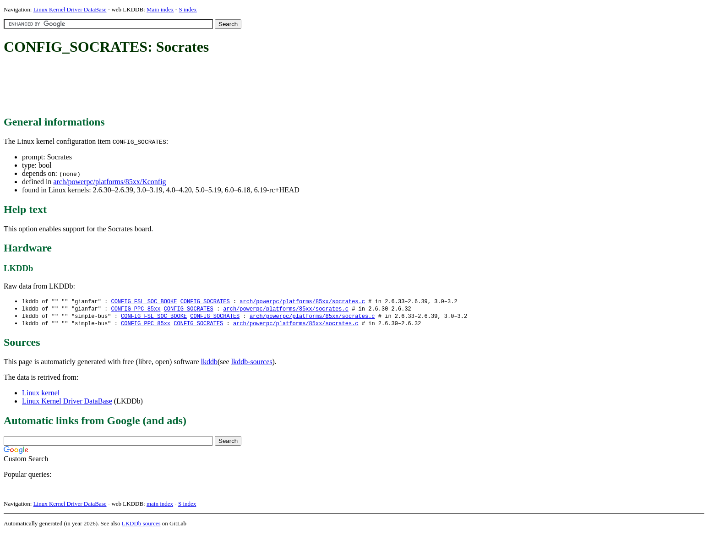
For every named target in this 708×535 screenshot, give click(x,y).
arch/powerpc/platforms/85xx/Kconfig (109, 182)
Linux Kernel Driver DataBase (70, 9)
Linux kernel (41, 395)
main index (160, 505)
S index (187, 9)
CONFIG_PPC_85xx (135, 309)
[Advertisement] (170, 86)
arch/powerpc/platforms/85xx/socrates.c (302, 302)
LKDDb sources (141, 525)
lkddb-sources (251, 363)
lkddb (209, 363)
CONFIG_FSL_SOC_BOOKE (144, 302)
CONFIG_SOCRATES (205, 302)
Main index (160, 9)
